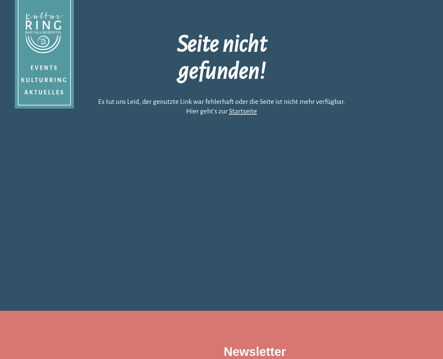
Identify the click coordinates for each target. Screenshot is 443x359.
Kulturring (44, 80)
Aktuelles (44, 92)
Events (44, 68)
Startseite (243, 111)
